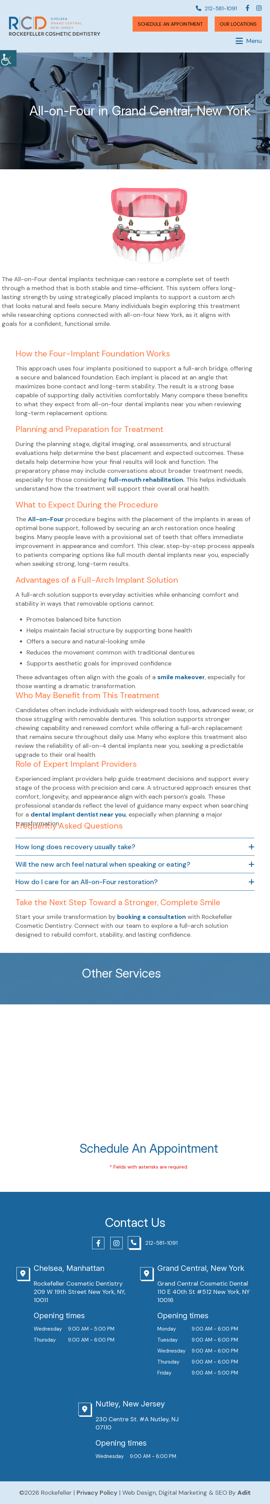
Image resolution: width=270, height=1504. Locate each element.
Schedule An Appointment (170, 24)
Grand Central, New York (200, 1268)
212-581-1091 (216, 8)
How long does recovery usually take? (75, 846)
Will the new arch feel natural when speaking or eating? (102, 864)
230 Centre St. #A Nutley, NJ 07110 (137, 1423)
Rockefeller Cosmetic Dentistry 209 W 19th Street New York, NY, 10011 (79, 1292)
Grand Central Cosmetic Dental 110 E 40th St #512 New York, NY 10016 (203, 1292)
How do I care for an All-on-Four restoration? (86, 881)
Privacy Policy (97, 1493)
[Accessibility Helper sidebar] (8, 58)
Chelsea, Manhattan (69, 1268)
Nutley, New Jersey (130, 1403)
